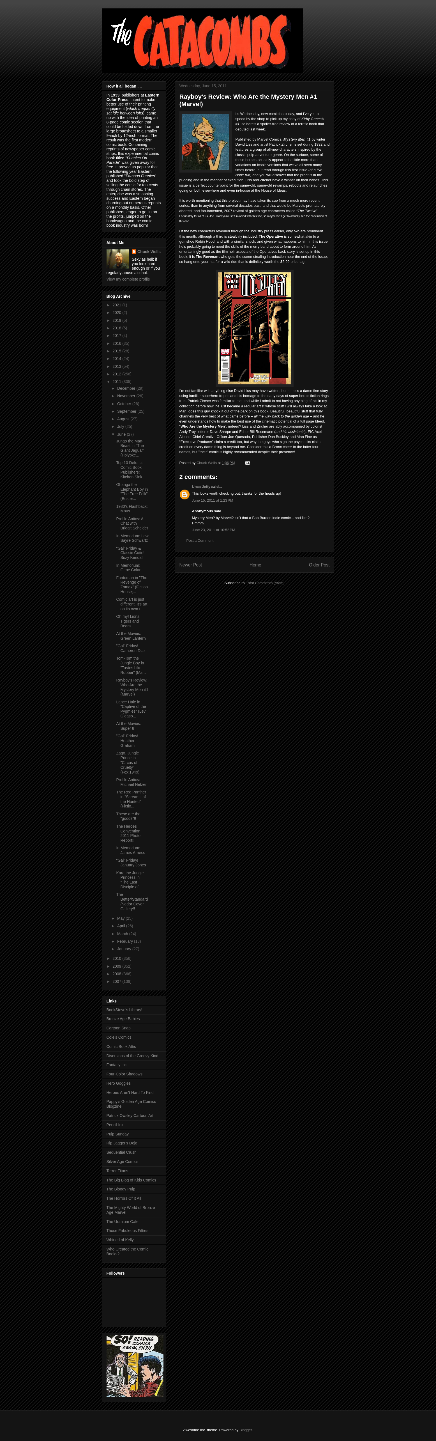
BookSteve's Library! (124, 1010)
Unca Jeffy (201, 487)
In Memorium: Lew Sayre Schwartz (132, 538)
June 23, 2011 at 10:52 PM (213, 530)
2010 (117, 958)
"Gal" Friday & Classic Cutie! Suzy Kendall (130, 553)
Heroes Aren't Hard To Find (130, 1092)
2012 (117, 374)
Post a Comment (200, 540)
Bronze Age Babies (123, 1018)
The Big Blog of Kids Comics (131, 1180)
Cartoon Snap (119, 1028)
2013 (117, 366)
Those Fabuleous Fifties (127, 1230)
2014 (117, 358)
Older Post (319, 565)
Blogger (245, 1430)
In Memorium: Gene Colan (128, 567)
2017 (117, 335)
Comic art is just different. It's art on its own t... (131, 604)
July (121, 426)
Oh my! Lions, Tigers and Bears (128, 621)
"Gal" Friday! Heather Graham (127, 741)
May (121, 918)
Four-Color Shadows (124, 1074)
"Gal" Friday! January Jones (131, 862)
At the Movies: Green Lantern (131, 636)
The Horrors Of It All (124, 1198)
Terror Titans (117, 1171)
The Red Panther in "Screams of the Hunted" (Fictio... (131, 799)
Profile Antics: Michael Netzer (131, 782)
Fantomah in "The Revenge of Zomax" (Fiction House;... (132, 584)
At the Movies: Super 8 (128, 726)
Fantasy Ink (117, 1065)
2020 (117, 312)
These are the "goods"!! (128, 816)
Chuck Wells (149, 251)
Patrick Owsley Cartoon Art (130, 1115)
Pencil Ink (115, 1125)
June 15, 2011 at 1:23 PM (212, 500)
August (123, 419)
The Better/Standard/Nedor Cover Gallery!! (132, 901)
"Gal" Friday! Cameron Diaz (130, 648)
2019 (117, 320)
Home (255, 565)
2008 (117, 974)
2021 (117, 305)
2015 (117, 351)
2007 (117, 981)
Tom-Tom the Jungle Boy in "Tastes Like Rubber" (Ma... (131, 665)
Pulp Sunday (118, 1134)
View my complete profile (128, 279)
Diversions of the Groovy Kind (132, 1056)
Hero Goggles (119, 1083)
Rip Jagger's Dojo (122, 1143)
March (123, 933)
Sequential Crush (122, 1152)
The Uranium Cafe (123, 1221)
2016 (117, 343)
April (121, 926)
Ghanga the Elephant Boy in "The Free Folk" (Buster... (132, 491)
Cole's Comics (119, 1037)
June (122, 434)
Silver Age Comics (123, 1161)
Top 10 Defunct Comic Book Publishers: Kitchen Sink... (131, 469)
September (127, 411)
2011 (117, 381)
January (124, 949)
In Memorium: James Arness (130, 850)
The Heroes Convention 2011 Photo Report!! (128, 833)
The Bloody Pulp (121, 1189)
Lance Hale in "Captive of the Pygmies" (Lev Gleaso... (131, 709)
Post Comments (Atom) (266, 583)
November (126, 396)
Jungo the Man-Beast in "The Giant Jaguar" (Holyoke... (130, 448)
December (126, 388)
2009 (117, 966)
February (125, 941)
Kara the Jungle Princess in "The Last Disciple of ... (130, 880)
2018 (117, 328)
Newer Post (190, 565)
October (124, 403)
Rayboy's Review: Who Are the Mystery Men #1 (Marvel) (132, 687)
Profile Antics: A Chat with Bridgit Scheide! (132, 524)
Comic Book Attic (121, 1046)
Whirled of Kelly (120, 1240)
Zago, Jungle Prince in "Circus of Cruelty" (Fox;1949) (127, 762)
